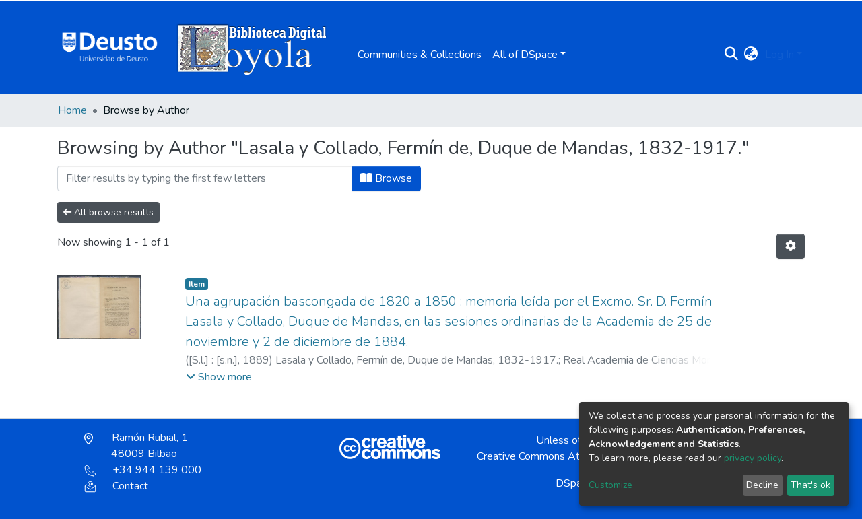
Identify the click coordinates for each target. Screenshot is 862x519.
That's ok (810, 485)
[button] (751, 54)
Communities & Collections (420, 54)
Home (72, 110)
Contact (116, 486)
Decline (762, 485)
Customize (610, 485)
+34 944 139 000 (142, 469)
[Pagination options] (790, 246)
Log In (779, 54)
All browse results (108, 212)
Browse (386, 178)
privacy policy (752, 458)
